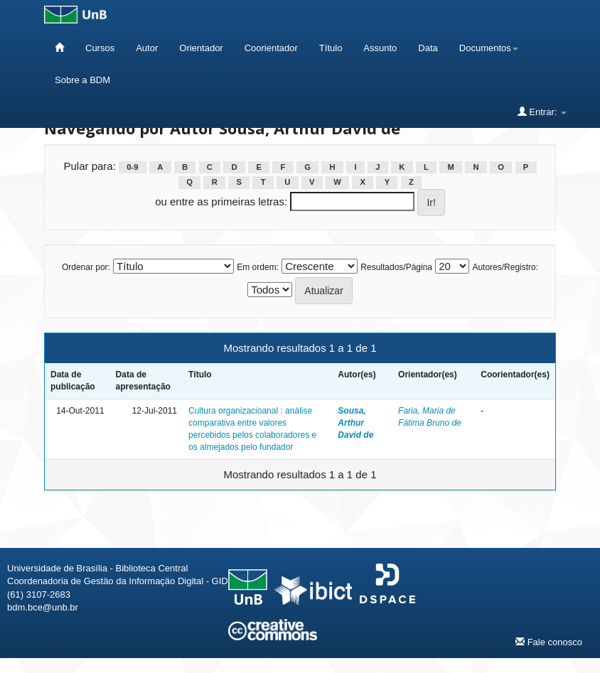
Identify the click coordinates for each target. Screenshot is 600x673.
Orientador (201, 48)
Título (331, 48)
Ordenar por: (86, 267)
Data (427, 48)
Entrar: (542, 111)
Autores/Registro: (505, 267)
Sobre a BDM (82, 80)
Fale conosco (548, 641)
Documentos (488, 48)
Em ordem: (258, 267)
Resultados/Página (396, 267)
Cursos (99, 48)
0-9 (132, 167)
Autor (147, 48)
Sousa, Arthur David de (355, 423)
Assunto (380, 48)
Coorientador (271, 48)
